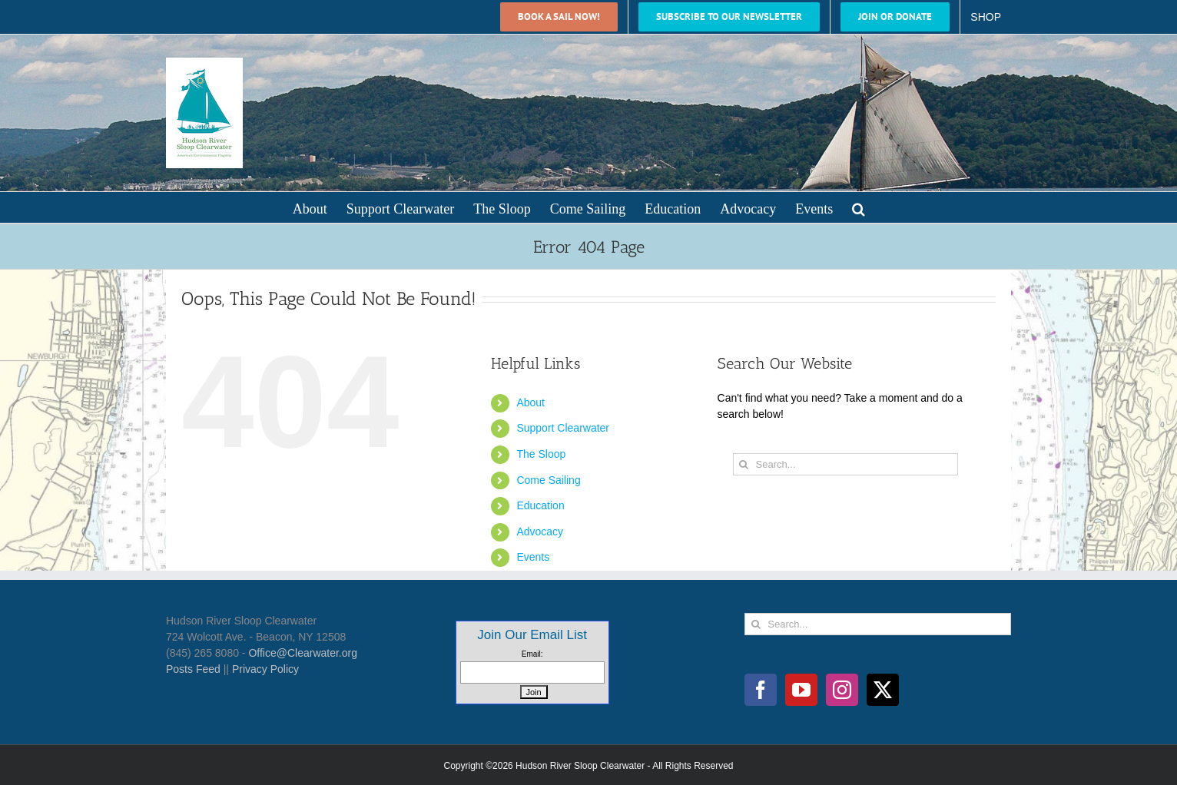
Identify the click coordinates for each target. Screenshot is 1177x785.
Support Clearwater (562, 428)
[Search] (744, 464)
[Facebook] (760, 690)
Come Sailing (548, 480)
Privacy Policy (265, 669)
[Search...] (845, 464)
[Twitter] (883, 690)
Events (532, 557)
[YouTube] (801, 690)
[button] (858, 207)
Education (540, 505)
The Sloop (540, 454)
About (530, 402)
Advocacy (539, 531)
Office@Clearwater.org (302, 653)
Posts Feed (193, 669)
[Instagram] (842, 690)
